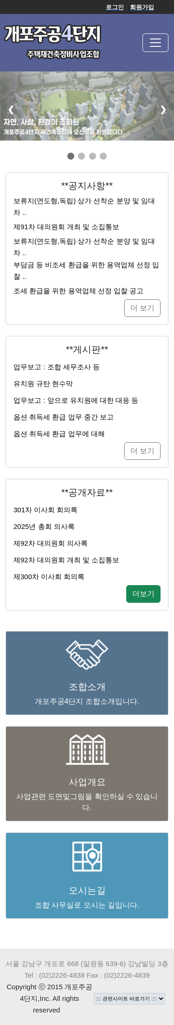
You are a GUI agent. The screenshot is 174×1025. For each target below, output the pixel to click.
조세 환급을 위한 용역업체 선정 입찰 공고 (78, 291)
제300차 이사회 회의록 (48, 576)
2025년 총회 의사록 (44, 526)
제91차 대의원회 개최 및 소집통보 (66, 227)
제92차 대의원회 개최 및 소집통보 (66, 560)
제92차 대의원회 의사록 (50, 543)
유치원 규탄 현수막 (43, 383)
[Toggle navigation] (155, 42)
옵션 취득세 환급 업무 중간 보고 (63, 417)
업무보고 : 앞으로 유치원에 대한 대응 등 (75, 400)
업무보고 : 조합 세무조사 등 (56, 367)
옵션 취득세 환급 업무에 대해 (59, 434)
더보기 (143, 594)
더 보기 (142, 308)
